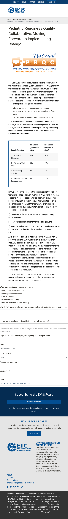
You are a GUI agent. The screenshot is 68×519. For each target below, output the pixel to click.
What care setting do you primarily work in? (17, 287)
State (2, 344)
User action (5, 371)
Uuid (2, 380)
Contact (10, 478)
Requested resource (8, 362)
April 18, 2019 (27, 19)
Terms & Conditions (15, 480)
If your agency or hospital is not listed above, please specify (25, 321)
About (16, 2)
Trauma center (8, 297)
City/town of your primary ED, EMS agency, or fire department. (25, 336)
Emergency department (12, 294)
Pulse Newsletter (17, 19)
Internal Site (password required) (20, 483)
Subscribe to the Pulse (34, 401)
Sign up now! (34, 433)
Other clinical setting (10, 300)
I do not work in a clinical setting (15, 303)
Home (9, 19)
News (24, 2)
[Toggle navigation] (59, 9)
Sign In (52, 2)
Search (41, 2)
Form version (6, 353)
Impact (32, 2)
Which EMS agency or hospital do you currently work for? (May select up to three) (33, 307)
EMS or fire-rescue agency (13, 291)
